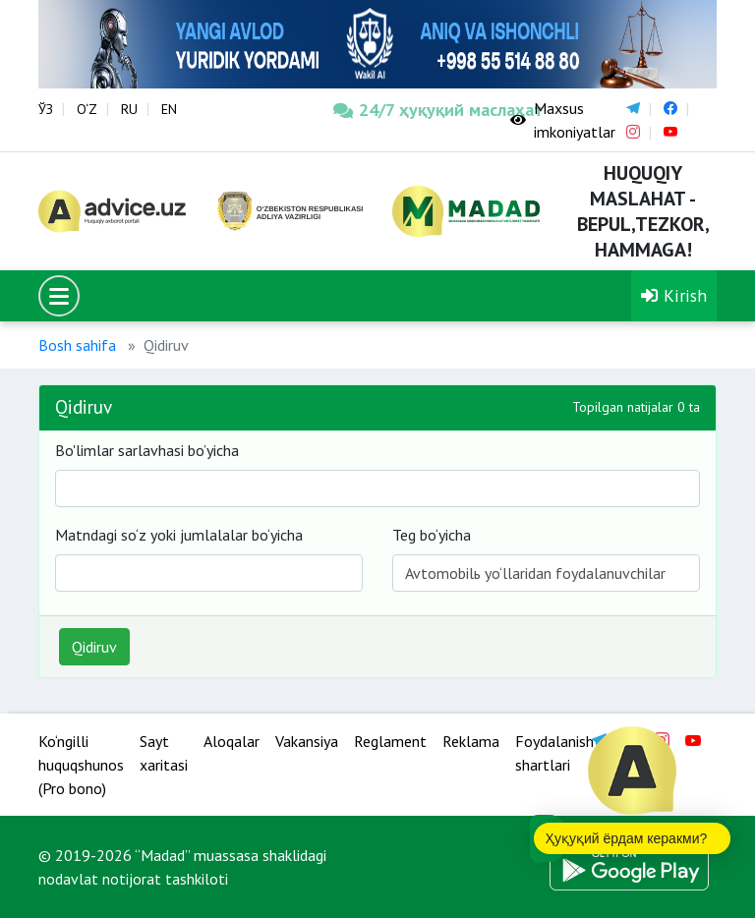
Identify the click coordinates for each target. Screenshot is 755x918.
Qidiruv (94, 647)
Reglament (390, 741)
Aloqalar (231, 741)
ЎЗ (45, 109)
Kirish (674, 295)
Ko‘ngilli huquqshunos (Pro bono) (81, 764)
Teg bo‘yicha (431, 535)
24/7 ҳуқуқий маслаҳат (407, 109)
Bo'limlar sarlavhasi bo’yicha (147, 450)
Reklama (470, 741)
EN (169, 109)
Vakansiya (306, 741)
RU (129, 109)
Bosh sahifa (77, 345)
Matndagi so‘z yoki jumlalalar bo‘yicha (179, 535)
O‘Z (87, 109)
